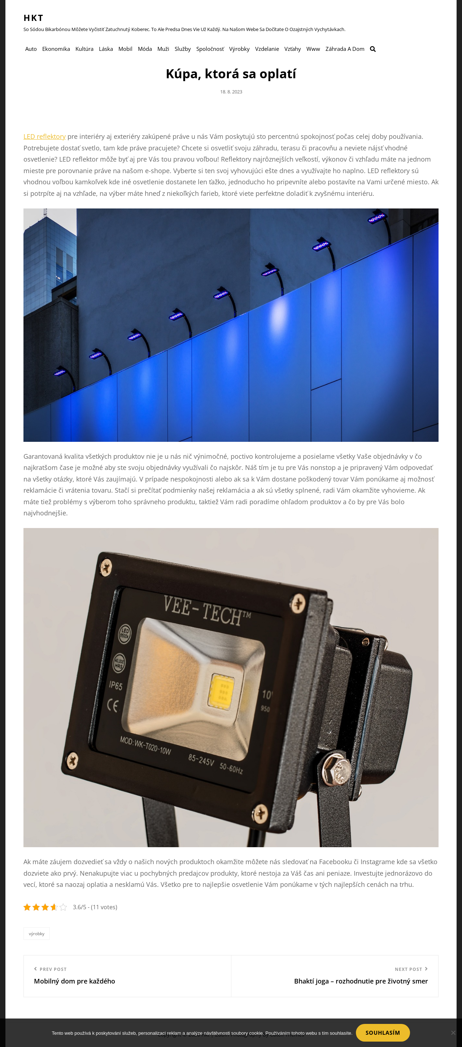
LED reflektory (44, 136)
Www (313, 49)
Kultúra (84, 49)
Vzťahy (292, 49)
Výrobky (239, 49)
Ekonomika (56, 49)
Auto (31, 49)
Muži (163, 49)
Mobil (125, 49)
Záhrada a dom (345, 49)
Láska (106, 49)
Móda (145, 49)
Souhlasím (383, 1032)
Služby (183, 49)
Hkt (33, 17)
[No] (453, 1032)
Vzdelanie (267, 49)
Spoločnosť (210, 49)
